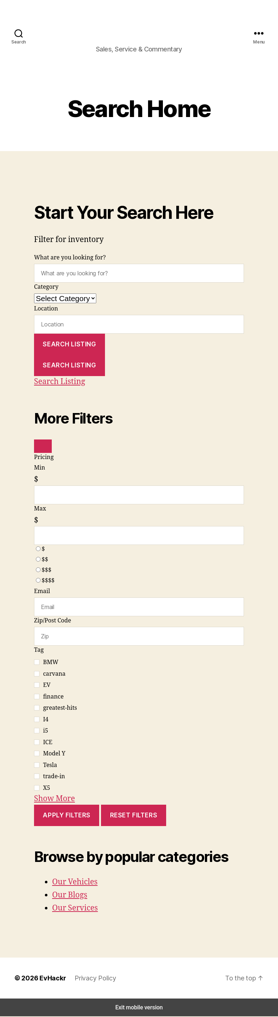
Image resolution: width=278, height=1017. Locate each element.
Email (42, 594)
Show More (54, 800)
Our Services (75, 909)
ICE (47, 743)
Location (46, 313)
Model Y (54, 755)
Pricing (44, 461)
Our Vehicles (75, 883)
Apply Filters (67, 816)
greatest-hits (60, 709)
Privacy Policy (90, 978)
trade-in (54, 777)
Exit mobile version (139, 1008)
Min (39, 472)
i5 (45, 732)
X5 (46, 789)
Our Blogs (69, 896)
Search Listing (70, 347)
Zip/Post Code (52, 622)
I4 (46, 720)
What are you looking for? (70, 262)
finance (53, 697)
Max (40, 512)
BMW (50, 663)
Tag (39, 651)
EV (46, 686)
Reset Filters (137, 816)
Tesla (50, 766)
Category (46, 291)
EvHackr (49, 978)
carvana (54, 675)
